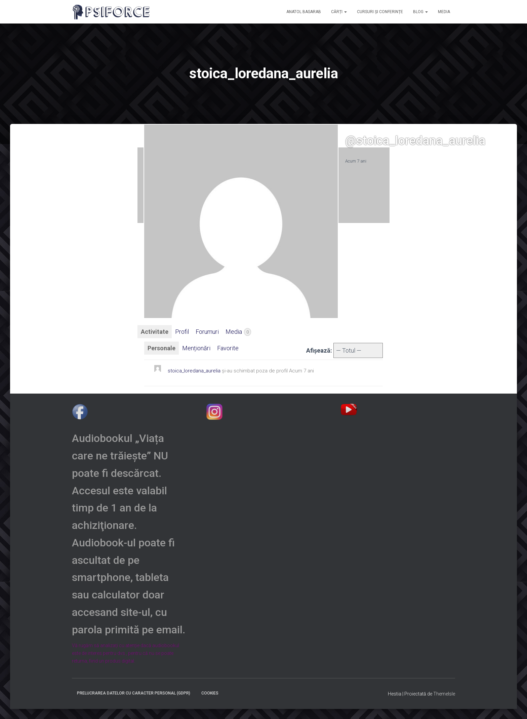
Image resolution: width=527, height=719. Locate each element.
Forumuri (207, 331)
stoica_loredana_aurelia (194, 371)
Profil (182, 331)
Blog (420, 11)
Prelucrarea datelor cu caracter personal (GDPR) (133, 693)
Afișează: (319, 350)
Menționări (196, 348)
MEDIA (444, 11)
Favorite (228, 348)
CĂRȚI (339, 11)
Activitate (154, 331)
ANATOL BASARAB (303, 11)
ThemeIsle (444, 693)
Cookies (209, 693)
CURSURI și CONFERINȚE (380, 11)
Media (238, 332)
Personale (161, 348)
